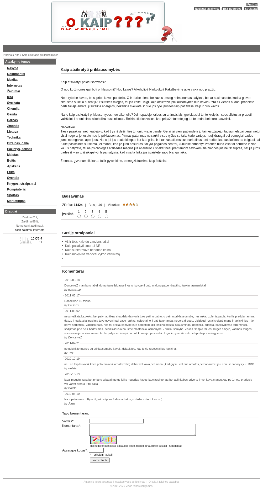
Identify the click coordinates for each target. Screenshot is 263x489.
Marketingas (16, 201)
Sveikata (13, 103)
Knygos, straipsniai (21, 183)
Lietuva (12, 132)
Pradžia (252, 4)
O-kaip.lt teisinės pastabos (164, 481)
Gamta (12, 114)
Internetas (14, 85)
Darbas (12, 120)
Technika (13, 137)
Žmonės (13, 126)
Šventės (13, 178)
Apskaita (13, 166)
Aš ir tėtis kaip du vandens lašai (87, 241)
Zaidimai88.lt (30, 221)
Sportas (13, 195)
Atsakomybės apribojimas (130, 481)
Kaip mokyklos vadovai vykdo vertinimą (92, 254)
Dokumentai (16, 74)
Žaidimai (13, 91)
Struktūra (251, 8)
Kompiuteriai (16, 189)
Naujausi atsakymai (207, 8)
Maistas (13, 155)
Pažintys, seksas (19, 149)
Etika (11, 172)
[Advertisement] (64, 60)
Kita (17, 55)
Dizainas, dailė (18, 143)
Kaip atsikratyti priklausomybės (40, 55)
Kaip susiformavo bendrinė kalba (88, 250)
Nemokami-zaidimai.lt (29, 225)
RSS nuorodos (232, 8)
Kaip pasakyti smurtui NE (82, 246)
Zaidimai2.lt (29, 217)
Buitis (11, 160)
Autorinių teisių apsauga (98, 481)
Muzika (12, 80)
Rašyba (12, 68)
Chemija (13, 108)
